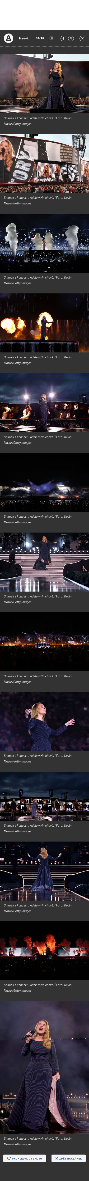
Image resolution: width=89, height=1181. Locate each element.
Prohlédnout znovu (24, 1158)
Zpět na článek (68, 1158)
